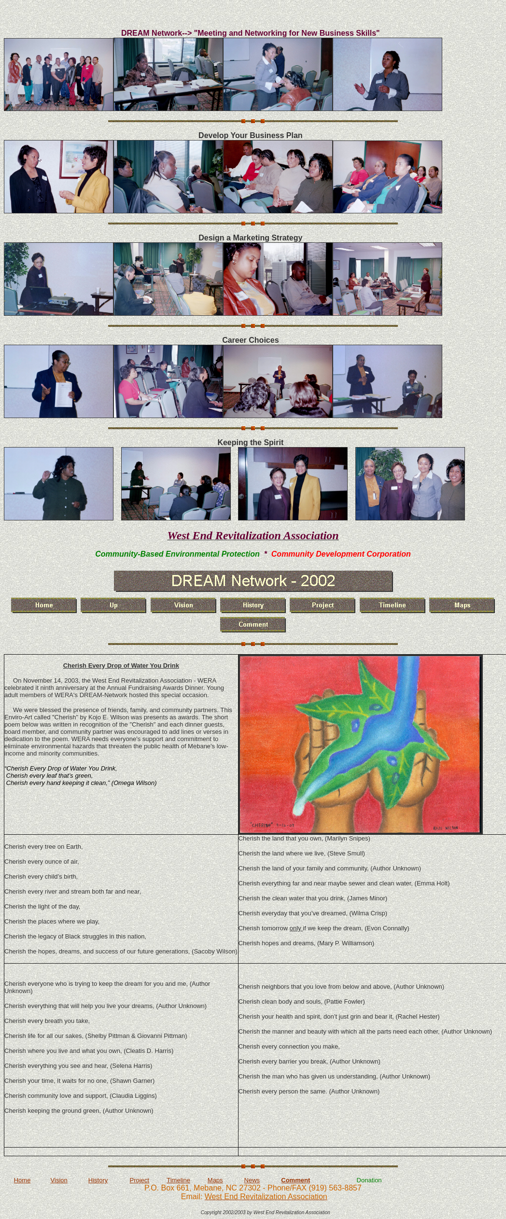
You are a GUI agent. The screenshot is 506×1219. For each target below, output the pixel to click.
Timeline (178, 1180)
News (252, 1180)
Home (22, 1180)
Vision (59, 1180)
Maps (215, 1180)
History (98, 1180)
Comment (295, 1180)
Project (139, 1180)
